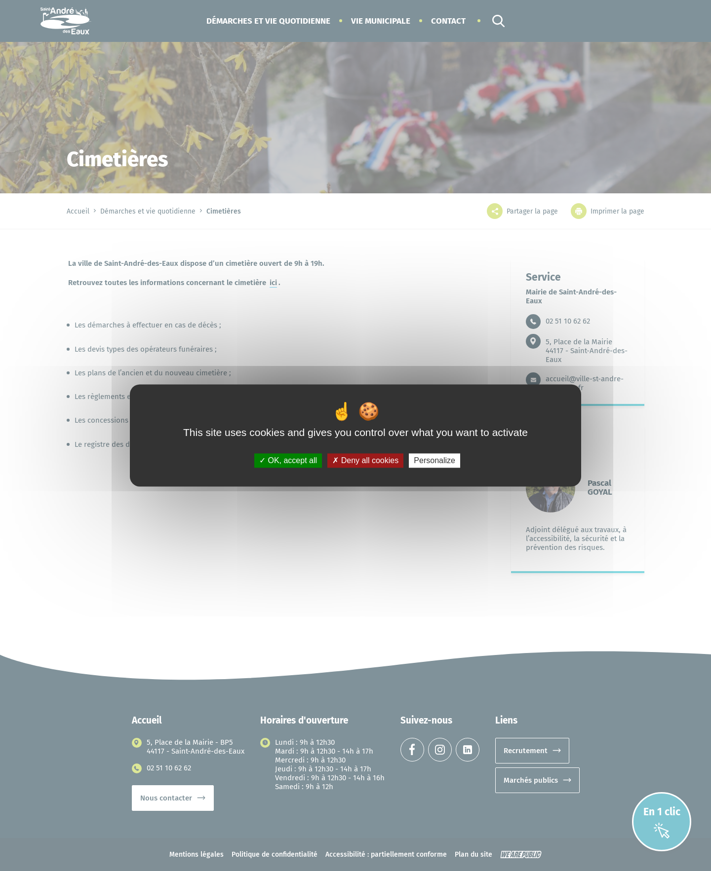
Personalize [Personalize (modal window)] (434, 460)
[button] (268, 21)
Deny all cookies (365, 460)
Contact (448, 21)
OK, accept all (288, 460)
